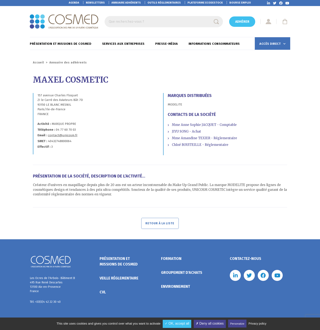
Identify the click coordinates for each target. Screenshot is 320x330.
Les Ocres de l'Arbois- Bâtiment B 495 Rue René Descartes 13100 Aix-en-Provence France (52, 285)
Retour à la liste (160, 223)
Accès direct (270, 44)
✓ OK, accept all (177, 323)
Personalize (237, 323)
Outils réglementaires (164, 2)
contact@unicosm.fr (63, 135)
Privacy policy (257, 323)
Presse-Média (167, 44)
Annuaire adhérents (126, 2)
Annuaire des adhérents (68, 62)
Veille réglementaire (119, 278)
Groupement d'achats (181, 273)
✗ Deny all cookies (210, 323)
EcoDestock (205, 2)
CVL (103, 292)
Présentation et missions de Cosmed (61, 44)
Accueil (38, 62)
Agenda (74, 2)
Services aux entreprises (124, 44)
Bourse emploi (240, 2)
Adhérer (242, 22)
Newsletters (95, 2)
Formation (171, 259)
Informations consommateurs (215, 44)
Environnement (175, 287)
